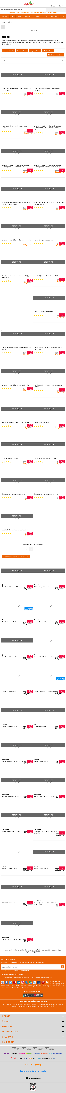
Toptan (37, 16)
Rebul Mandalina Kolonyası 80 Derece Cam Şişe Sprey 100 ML (48, 348)
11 (47, 549)
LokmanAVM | (11, 1004)
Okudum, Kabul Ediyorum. (15, 971)
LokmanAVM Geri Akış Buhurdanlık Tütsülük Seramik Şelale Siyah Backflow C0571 (15, 166)
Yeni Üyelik (58, 950)
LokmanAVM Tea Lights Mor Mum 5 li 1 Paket (15, 385)
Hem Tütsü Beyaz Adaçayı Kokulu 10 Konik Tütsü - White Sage (16, 89)
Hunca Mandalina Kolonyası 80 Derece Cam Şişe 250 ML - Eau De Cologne (16, 203)
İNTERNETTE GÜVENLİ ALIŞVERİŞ (33, 1071)
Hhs (35, 724)
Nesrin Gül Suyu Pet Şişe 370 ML (43, 240)
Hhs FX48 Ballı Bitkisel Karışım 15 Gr (44, 312)
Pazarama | (60, 1004)
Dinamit (36, 585)
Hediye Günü (48, 51)
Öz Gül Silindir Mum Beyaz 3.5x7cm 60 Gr (46, 458)
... (22, 549)
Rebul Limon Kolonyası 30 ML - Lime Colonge (15, 422)
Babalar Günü (22, 51)
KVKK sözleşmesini (9, 970)
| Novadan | (15, 1006)
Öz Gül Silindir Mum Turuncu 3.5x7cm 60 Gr (15, 530)
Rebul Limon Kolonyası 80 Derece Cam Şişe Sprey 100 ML (16, 348)
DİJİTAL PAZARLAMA (33, 1078)
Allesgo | (41, 1006)
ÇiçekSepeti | (20, 1004)
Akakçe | (47, 1006)
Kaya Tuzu (54, 16)
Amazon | (35, 1004)
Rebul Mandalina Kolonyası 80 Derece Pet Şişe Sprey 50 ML (16, 276)
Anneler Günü (8, 51)
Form (45, 16)
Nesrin (4, 866)
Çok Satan (28, 16)
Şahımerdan (6, 585)
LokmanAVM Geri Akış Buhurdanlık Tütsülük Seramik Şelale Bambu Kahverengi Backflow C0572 (47, 127)
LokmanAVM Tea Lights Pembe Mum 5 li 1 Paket (16, 240)
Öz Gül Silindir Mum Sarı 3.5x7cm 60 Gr (13, 494)
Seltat (36, 866)
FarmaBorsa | (24, 1006)
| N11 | (4, 1004)
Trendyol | (42, 1004)
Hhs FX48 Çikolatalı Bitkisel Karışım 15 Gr (46, 276)
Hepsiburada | (51, 1004)
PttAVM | (28, 1004)
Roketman (5, 724)
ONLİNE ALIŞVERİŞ (33, 1064)
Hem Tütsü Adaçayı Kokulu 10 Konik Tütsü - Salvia (15, 127)
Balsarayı (5, 620)
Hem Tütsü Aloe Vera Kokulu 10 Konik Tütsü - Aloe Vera (47, 89)
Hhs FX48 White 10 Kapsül (10, 458)
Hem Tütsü (5, 759)
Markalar (4, 16)
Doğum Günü (35, 51)
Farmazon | (33, 1006)
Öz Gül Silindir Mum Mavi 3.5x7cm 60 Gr (46, 494)
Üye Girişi (32, 952)
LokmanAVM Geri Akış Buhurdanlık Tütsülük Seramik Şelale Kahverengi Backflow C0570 (47, 166)
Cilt (12, 16)
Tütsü (19, 16)
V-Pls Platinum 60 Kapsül (41, 422)
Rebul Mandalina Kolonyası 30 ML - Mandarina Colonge (48, 386)
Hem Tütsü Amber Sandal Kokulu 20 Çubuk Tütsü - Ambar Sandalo (49, 203)
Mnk (35, 655)
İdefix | (53, 1006)
